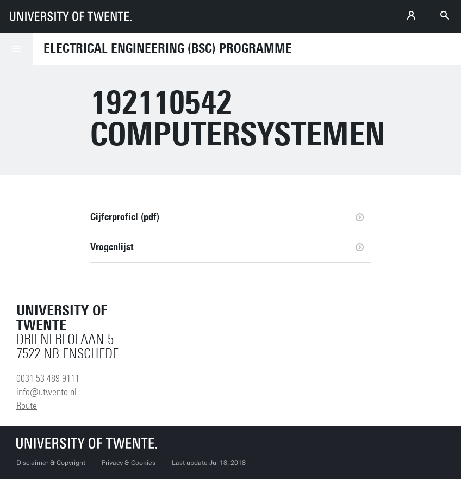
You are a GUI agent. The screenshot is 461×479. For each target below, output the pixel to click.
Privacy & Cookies (128, 462)
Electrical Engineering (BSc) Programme (167, 48)
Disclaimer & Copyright (50, 462)
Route (26, 406)
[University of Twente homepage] (70, 16)
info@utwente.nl (46, 392)
